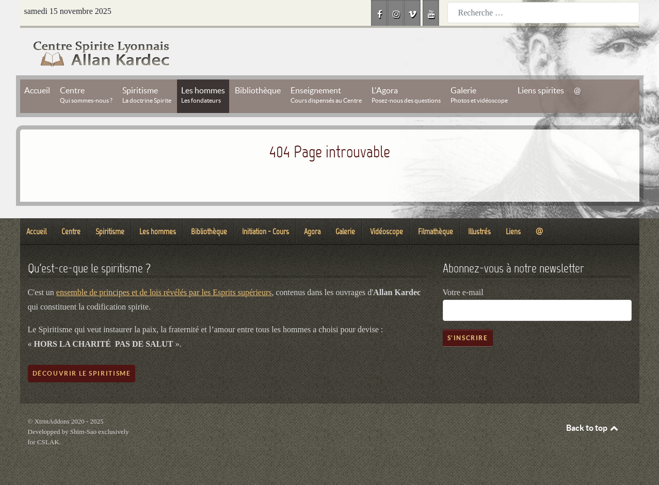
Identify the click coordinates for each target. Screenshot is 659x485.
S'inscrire (467, 337)
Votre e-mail (463, 292)
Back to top (593, 427)
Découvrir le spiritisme (82, 373)
